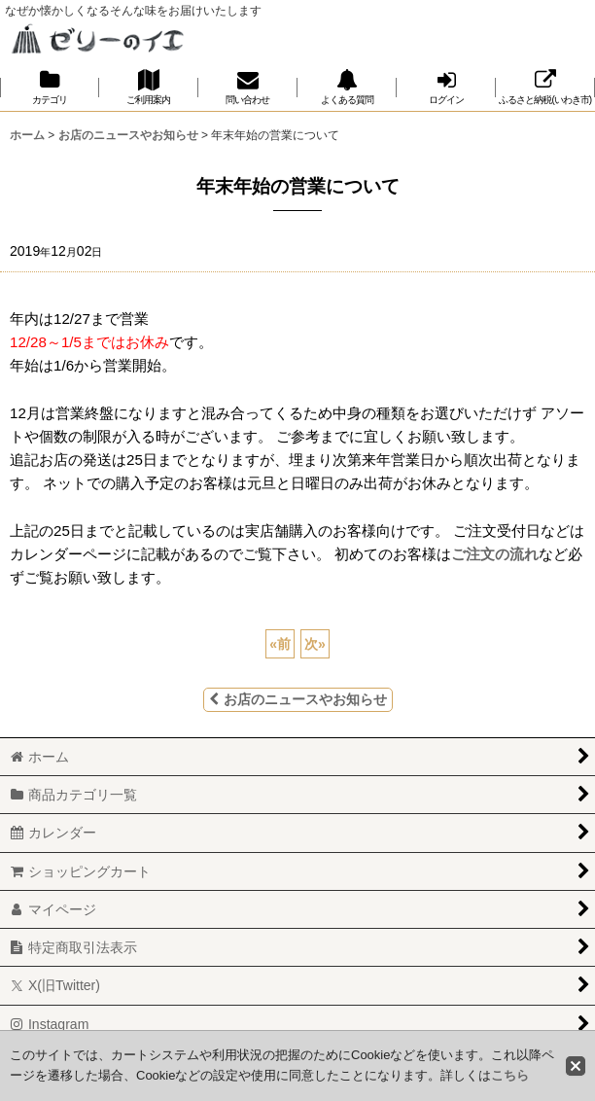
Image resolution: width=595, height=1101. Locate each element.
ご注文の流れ (495, 554)
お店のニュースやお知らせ (298, 699)
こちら (510, 1075)
